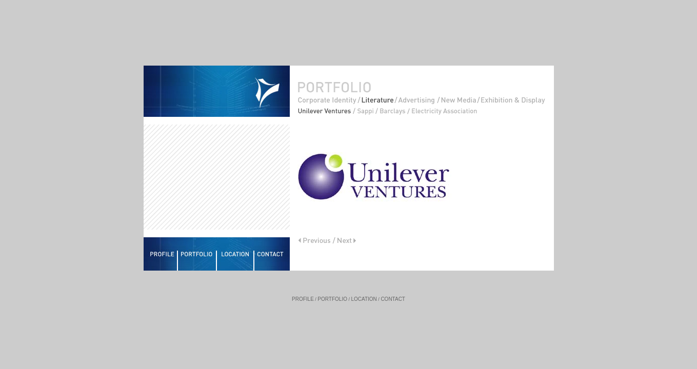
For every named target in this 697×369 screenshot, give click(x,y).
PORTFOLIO (332, 299)
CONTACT (393, 299)
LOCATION (363, 299)
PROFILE (303, 299)
